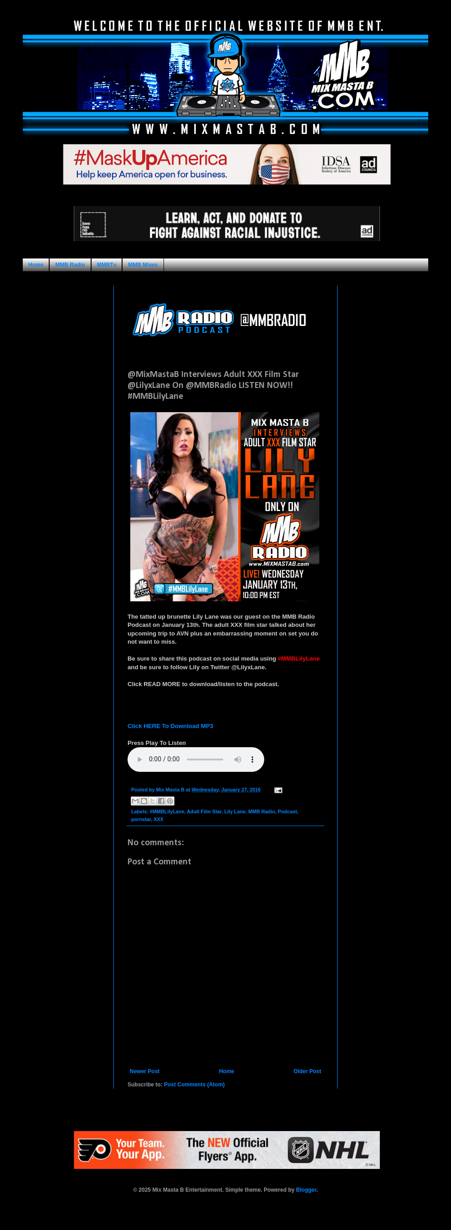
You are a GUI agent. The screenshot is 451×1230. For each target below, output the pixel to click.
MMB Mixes (143, 265)
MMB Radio (70, 265)
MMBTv (107, 265)
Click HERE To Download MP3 (170, 726)
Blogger (306, 1190)
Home (35, 265)
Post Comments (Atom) (194, 1084)
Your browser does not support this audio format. (196, 759)
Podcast (287, 811)
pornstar (141, 819)
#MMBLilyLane (167, 811)
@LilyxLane (248, 667)
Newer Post (144, 1071)
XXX (159, 819)
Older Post (307, 1071)
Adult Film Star (204, 811)
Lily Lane (235, 811)
